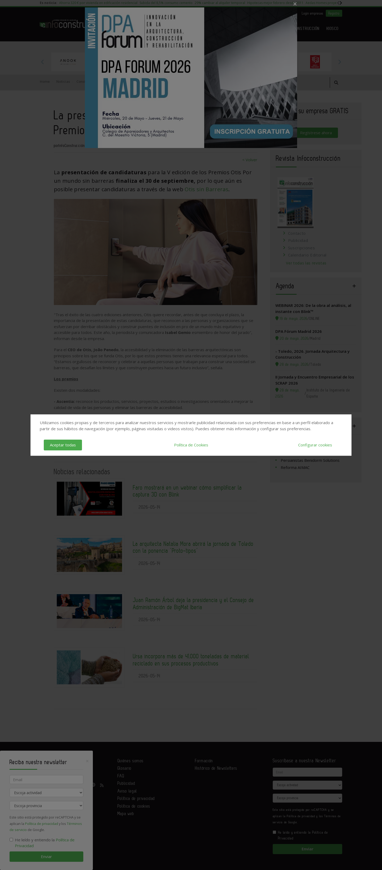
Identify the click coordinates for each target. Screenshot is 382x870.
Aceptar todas (63, 444)
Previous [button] (42, 61)
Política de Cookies (191, 444)
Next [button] (339, 61)
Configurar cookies (315, 444)
